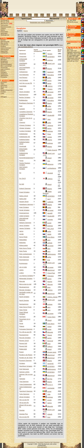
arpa (48, 287)
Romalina (50, 75)
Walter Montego (47, 192)
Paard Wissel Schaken (23, 313)
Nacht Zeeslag (24, 300)
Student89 (50, 115)
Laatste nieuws (5, 58)
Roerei (21, 352)
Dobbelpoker (23, 134)
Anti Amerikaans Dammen (24, 68)
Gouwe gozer (51, 352)
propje (49, 400)
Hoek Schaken (24, 207)
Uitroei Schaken (24, 397)
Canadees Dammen (25, 112)
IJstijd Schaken (24, 216)
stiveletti (50, 173)
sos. (48, 161)
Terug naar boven (42, 447)
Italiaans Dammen (25, 223)
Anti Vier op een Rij (25, 83)
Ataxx (21, 89)
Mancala (22, 281)
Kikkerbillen (23, 240)
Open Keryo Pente (25, 307)
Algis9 (49, 109)
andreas (50, 60)
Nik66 (49, 234)
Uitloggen (4, 96)
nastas (49, 137)
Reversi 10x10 (24, 340)
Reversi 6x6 (23, 343)
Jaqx (49, 119)
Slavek (49, 335)
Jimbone (50, 125)
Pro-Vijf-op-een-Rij (25, 332)
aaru (48, 240)
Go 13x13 (22, 178)
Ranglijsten (4, 61)
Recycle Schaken (25, 338)
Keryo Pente (23, 237)
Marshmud (51, 270)
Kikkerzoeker (23, 245)
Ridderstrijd (23, 349)
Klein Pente (23, 251)
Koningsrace (23, 263)
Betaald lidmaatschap (5, 40)
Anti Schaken (23, 80)
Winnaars (4, 59)
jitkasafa (50, 332)
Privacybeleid (39, 442)
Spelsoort (22, 50)
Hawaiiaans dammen (26, 204)
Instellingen (4, 53)
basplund (50, 72)
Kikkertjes (22, 243)
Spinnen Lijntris (24, 372)
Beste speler (47, 50)
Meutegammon (24, 287)
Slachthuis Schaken (25, 366)
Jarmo (21, 231)
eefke (49, 78)
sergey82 (50, 364)
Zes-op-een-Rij (24, 417)
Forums (3, 70)
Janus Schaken (24, 225)
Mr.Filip (49, 379)
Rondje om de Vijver (26, 358)
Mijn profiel (4, 43)
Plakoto (21, 326)
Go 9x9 (21, 184)
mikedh (49, 414)
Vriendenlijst (5, 49)
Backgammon (23, 94)
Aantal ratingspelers (38, 50)
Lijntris (21, 270)
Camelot (22, 109)
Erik (48, 260)
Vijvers (3, 30)
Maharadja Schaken (25, 278)
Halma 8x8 (22, 199)
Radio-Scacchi (52, 150)
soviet (49, 223)
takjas (49, 83)
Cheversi (22, 122)
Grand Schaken (24, 192)
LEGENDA (51, 57)
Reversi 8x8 (23, 346)
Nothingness (51, 254)
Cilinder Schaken (24, 128)
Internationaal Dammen (23, 219)
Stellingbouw (5, 35)
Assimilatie (22, 86)
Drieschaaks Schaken (23, 149)
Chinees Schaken (25, 125)
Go (20, 173)
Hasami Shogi (23, 202)
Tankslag (22, 379)
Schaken (22, 363)
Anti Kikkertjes (24, 75)
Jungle (21, 234)
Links (2, 93)
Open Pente (23, 310)
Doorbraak (22, 146)
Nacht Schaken (24, 297)
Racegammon (23, 335)
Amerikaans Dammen (23, 64)
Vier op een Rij (24, 400)
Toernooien (4, 25)
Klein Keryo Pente (25, 248)
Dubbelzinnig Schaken (23, 154)
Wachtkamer (5, 23)
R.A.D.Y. (50, 385)
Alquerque (22, 53)
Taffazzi (49, 346)
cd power (50, 92)
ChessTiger (51, 273)
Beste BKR (60, 50)
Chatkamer (4, 74)
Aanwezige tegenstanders (5, 68)
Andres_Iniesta (52, 297)
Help (2, 88)
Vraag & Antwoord (6, 90)
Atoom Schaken (24, 92)
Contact (3, 92)
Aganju (49, 140)
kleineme (50, 164)
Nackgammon (23, 304)
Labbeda (50, 202)
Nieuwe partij (5, 22)
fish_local (50, 229)
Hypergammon (24, 213)
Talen (2, 83)
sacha (49, 80)
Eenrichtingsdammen (26, 158)
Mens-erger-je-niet (25, 284)
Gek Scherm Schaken (23, 168)
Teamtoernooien (6, 27)
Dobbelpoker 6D (24, 137)
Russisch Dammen (25, 360)
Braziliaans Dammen (26, 103)
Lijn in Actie (23, 267)
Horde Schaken (24, 210)
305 (11, 23)
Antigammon (23, 72)
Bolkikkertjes (23, 100)
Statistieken (4, 75)
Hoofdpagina (5, 20)
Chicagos (50, 276)
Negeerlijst (4, 51)
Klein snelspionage (25, 254)
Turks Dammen (24, 394)
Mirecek (50, 284)
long (48, 417)
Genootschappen (6, 64)
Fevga (21, 161)
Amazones (22, 56)
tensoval (50, 341)
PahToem (22, 317)
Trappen (3, 28)
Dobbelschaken (24, 139)
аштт (49, 199)
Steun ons (4, 87)
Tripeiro (49, 89)
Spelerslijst (4, 62)
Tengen (49, 54)
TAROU (50, 86)
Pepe (49, 134)
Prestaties (4, 77)
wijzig (75, 22)
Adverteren (56, 442)
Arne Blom (50, 237)
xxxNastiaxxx (51, 168)
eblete (49, 95)
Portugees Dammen (25, 329)
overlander (51, 388)
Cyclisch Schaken (25, 131)
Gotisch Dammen (25, 188)
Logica (21, 273)
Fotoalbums (4, 44)
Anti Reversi (23, 77)
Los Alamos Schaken (26, 276)
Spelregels (4, 33)
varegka (50, 219)
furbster (50, 304)
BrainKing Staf (49, 442)
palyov (49, 403)
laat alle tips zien (73, 61)
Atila (48, 394)
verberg (70, 49)
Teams (25, 31)
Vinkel (49, 326)
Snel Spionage (24, 369)
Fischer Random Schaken (24, 164)
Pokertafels (4, 31)
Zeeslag (22, 410)
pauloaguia (75, 59)
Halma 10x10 (23, 196)
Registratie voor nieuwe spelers (40, 22)
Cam (20, 106)
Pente (21, 323)
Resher (49, 282)
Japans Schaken (24, 228)
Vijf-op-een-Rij (24, 403)
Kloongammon (24, 260)
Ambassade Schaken (23, 60)
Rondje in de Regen (25, 355)
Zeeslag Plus (23, 414)
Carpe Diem (51, 317)
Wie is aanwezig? (6, 66)
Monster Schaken (25, 290)
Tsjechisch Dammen (25, 391)
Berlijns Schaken (24, 97)
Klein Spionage (24, 257)
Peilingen (4, 72)
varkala (49, 243)
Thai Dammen (23, 381)
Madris (49, 69)
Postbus (3, 46)
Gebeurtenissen (6, 48)
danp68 (49, 213)
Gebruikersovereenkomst (28, 442)
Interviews (4, 85)
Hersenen (4, 82)
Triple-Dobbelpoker (25, 384)
